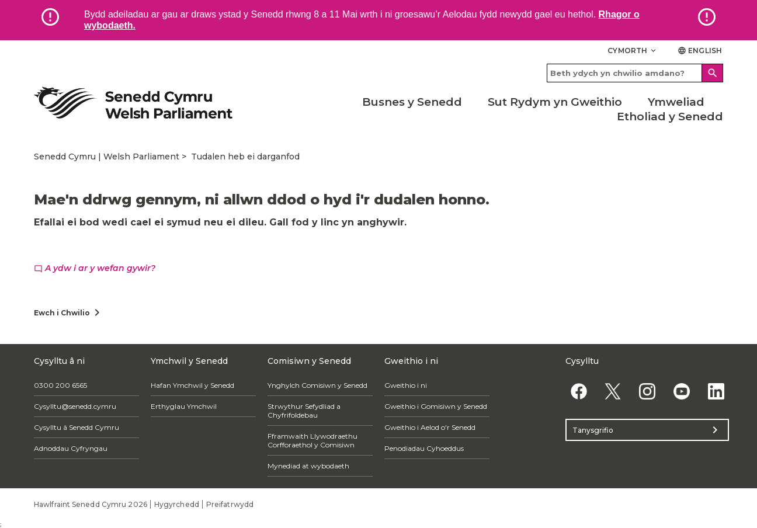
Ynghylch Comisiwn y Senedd (317, 385)
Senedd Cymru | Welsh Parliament (106, 156)
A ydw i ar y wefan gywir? (94, 268)
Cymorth (632, 50)
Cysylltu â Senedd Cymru (76, 427)
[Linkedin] (716, 391)
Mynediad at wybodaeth (308, 465)
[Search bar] (635, 73)
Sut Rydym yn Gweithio (555, 102)
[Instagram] (647, 391)
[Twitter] (613, 391)
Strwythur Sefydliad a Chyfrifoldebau (304, 410)
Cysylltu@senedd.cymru (75, 406)
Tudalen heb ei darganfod (245, 156)
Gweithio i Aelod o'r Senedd (429, 427)
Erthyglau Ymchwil (184, 406)
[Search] (713, 73)
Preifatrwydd (230, 504)
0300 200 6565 (60, 385)
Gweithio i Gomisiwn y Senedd (435, 406)
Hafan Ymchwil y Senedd (192, 385)
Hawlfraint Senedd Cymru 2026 (90, 504)
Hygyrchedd (176, 504)
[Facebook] (578, 391)
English (700, 50)
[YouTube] (681, 391)
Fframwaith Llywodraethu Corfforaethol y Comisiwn (312, 440)
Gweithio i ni (405, 385)
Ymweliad (676, 102)
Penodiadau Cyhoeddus (424, 448)
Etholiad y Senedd (670, 116)
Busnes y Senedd (412, 102)
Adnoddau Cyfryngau (70, 448)
